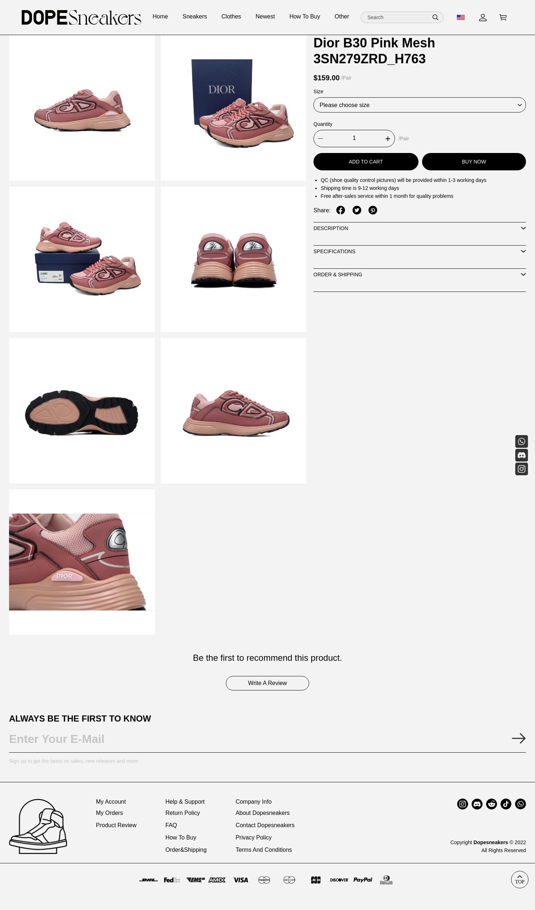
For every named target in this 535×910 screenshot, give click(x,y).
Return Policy (182, 813)
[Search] (402, 17)
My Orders (109, 813)
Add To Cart (366, 162)
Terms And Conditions (264, 850)
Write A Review (267, 683)
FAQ (171, 825)
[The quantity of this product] (354, 138)
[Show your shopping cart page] (503, 17)
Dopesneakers (490, 842)
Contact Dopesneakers (265, 825)
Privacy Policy (254, 837)
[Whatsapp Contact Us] (521, 441)
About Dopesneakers (263, 813)
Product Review (116, 825)
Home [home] (160, 16)
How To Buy (180, 837)
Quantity (322, 124)
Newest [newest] (265, 16)
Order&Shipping (186, 850)
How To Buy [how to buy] (304, 16)
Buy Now (474, 162)
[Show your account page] (483, 17)
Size (318, 91)
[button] (435, 17)
